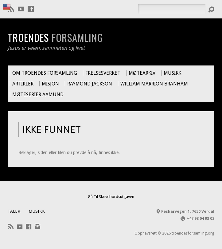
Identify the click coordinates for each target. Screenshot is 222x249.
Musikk (37, 211)
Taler (14, 211)
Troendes (55, 37)
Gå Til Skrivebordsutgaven (111, 196)
